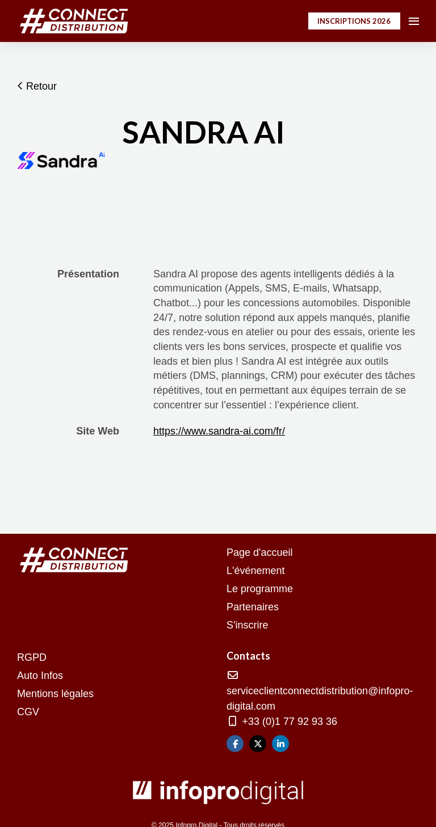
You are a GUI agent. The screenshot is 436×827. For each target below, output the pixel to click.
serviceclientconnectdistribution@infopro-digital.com (320, 691)
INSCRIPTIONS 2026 (354, 21)
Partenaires (253, 607)
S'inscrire (247, 625)
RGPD (32, 657)
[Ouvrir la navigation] (414, 21)
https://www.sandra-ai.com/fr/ (219, 431)
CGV (28, 712)
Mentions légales (55, 693)
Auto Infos (40, 675)
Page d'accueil (260, 552)
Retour (37, 86)
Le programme (260, 588)
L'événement (256, 570)
